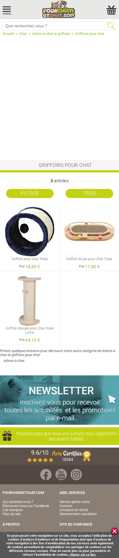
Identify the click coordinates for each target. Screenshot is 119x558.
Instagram (76, 474)
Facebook (46, 474)
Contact (65, 506)
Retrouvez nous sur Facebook (26, 506)
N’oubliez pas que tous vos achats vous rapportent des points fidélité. (66, 436)
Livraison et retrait (73, 510)
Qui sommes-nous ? (18, 502)
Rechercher (111, 26)
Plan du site (12, 514)
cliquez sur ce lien (82, 554)
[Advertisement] (59, 97)
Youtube (61, 474)
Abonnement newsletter (78, 514)
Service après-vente (74, 502)
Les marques (13, 510)
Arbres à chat (14, 361)
